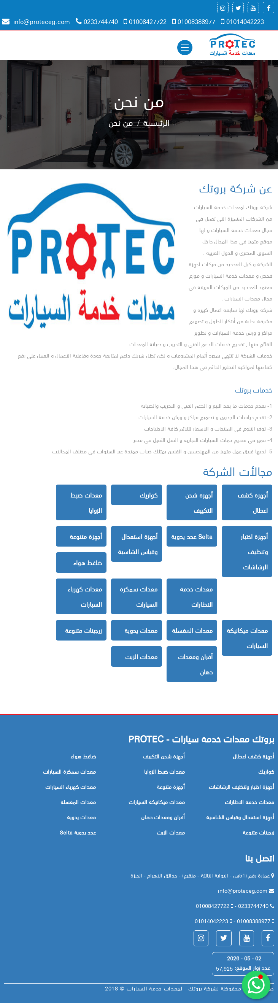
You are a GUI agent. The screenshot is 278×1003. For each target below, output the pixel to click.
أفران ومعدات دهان (195, 664)
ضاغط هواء (87, 562)
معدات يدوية (140, 630)
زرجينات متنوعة (83, 630)
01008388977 (193, 21)
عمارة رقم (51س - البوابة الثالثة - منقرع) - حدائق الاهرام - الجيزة (200, 875)
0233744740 (97, 21)
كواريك (148, 495)
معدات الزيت (141, 656)
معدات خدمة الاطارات (196, 596)
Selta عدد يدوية (192, 536)
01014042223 (242, 21)
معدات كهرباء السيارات (84, 596)
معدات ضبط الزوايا (86, 502)
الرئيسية (156, 122)
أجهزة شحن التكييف (199, 502)
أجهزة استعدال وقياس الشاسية (137, 544)
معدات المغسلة (192, 630)
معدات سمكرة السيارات (138, 596)
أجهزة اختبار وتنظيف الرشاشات (254, 551)
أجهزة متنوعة (86, 536)
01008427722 (145, 21)
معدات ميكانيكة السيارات (247, 638)
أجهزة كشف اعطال (253, 502)
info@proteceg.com (36, 21)
